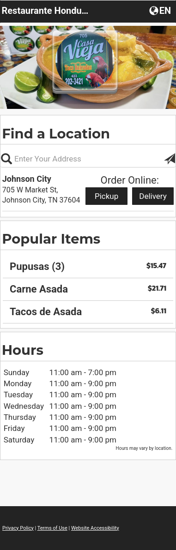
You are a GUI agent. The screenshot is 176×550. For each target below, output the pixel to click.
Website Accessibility (95, 528)
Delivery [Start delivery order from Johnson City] (153, 196)
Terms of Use (52, 528)
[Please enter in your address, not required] (88, 158)
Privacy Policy (18, 528)
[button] (161, 10)
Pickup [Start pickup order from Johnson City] (106, 196)
